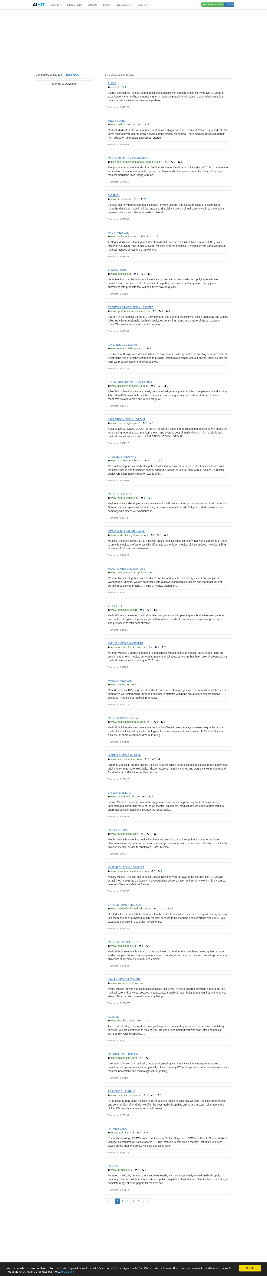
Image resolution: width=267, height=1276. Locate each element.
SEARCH (56, 4)
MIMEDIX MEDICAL (120, 680)
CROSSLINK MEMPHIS (122, 456)
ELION (112, 83)
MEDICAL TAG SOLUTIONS (124, 942)
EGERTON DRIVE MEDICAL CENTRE (130, 307)
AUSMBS (113, 1016)
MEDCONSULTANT (119, 494)
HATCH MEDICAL (118, 830)
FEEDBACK (123, 4)
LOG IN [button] (229, 4)
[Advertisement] (133, 39)
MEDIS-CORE (116, 120)
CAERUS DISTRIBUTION (123, 1054)
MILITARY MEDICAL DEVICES (126, 867)
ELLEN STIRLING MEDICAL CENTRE (130, 382)
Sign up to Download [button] (64, 83)
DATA (106, 4)
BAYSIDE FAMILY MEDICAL (124, 904)
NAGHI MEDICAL (118, 232)
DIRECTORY (75, 4)
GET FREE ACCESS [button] (213, 4)
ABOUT (92, 4)
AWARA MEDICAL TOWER (124, 979)
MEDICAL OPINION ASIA (123, 718)
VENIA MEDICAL (118, 270)
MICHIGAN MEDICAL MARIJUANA (128, 158)
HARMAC (113, 1166)
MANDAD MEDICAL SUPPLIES (126, 568)
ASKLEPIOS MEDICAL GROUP (126, 419)
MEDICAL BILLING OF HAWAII (126, 531)
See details (67, 1272)
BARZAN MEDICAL (119, 792)
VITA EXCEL (115, 606)
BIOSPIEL (114, 195)
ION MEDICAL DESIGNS (122, 344)
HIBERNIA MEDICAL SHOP (124, 755)
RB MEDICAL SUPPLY (121, 1091)
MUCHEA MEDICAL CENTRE (125, 643)
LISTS (143, 4)
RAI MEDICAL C (117, 1128)
